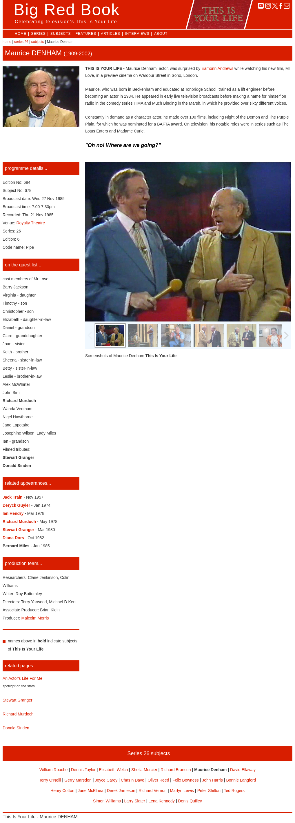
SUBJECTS (60, 34)
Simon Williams (107, 801)
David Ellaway (243, 769)
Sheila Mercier (144, 769)
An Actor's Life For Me (22, 678)
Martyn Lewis (182, 790)
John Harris (212, 780)
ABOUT (160, 34)
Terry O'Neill (50, 780)
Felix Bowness (185, 780)
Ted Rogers (234, 790)
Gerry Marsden (77, 780)
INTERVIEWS (137, 34)
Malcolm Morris (35, 618)
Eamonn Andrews (217, 68)
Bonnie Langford (241, 780)
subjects (37, 42)
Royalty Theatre (31, 223)
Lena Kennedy (161, 801)
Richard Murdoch (18, 714)
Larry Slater (134, 801)
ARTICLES (110, 34)
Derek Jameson (121, 790)
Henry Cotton (62, 790)
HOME (20, 34)
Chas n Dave (132, 780)
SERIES (38, 34)
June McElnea (90, 790)
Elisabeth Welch (113, 769)
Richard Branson (176, 769)
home (7, 42)
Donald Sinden (16, 728)
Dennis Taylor (83, 769)
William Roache (53, 769)
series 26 (21, 42)
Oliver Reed (158, 780)
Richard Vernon (153, 790)
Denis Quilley (190, 801)
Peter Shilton (209, 790)
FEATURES (86, 34)
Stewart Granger (17, 700)
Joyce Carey (106, 780)
